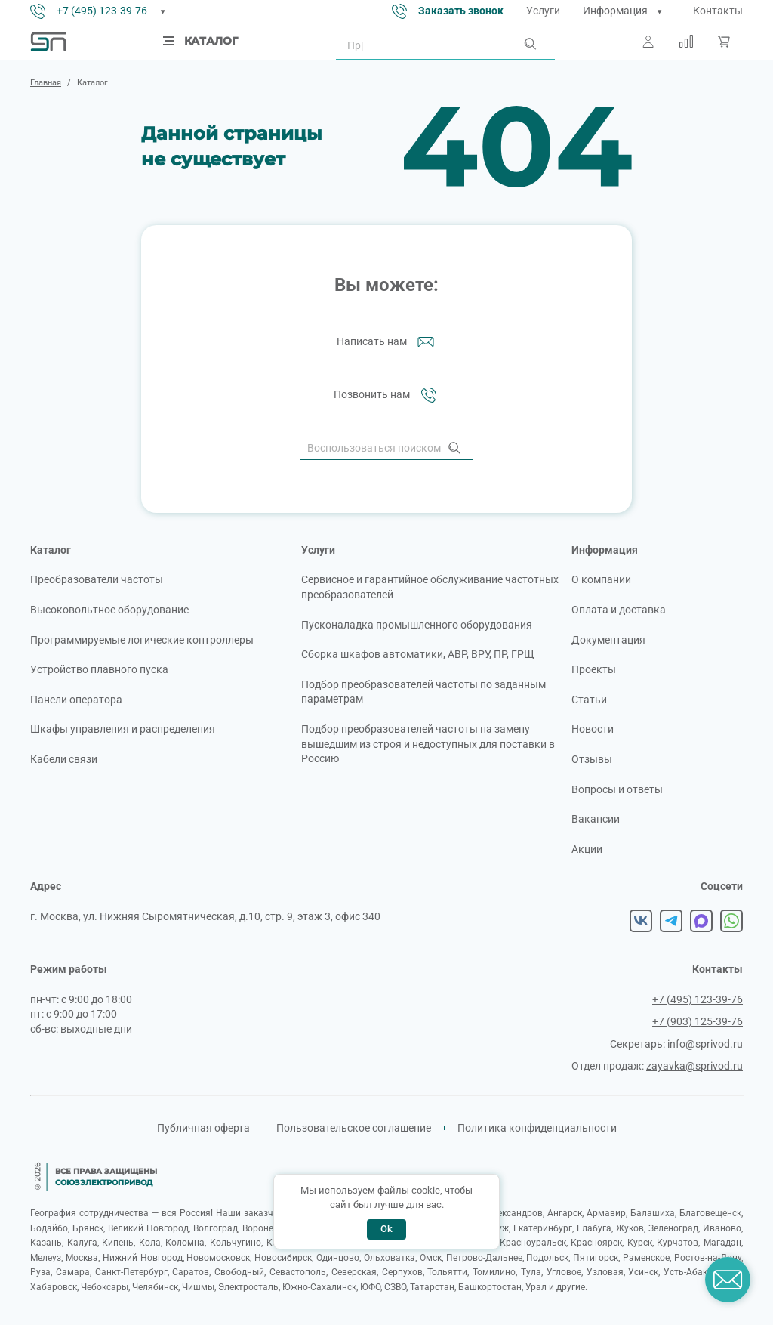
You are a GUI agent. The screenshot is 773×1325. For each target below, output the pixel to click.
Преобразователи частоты (96, 579)
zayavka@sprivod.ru (694, 1066)
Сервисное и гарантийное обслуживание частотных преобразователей (430, 587)
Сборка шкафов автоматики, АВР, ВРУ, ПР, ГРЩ (417, 654)
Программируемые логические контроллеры (142, 640)
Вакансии (595, 819)
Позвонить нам (387, 395)
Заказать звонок (461, 11)
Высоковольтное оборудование (109, 610)
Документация (608, 640)
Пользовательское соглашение (353, 1128)
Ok (386, 1228)
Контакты (718, 11)
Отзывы (591, 759)
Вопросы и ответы (617, 789)
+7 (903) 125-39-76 (697, 1021)
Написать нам (387, 342)
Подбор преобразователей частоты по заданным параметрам (423, 692)
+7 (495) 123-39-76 (102, 11)
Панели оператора (76, 699)
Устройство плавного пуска (99, 669)
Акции (586, 849)
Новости (592, 729)
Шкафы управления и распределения (122, 729)
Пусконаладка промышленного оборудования (416, 625)
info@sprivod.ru (705, 1044)
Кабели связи (63, 759)
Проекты (593, 669)
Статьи (589, 699)
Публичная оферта (203, 1128)
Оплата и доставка (618, 610)
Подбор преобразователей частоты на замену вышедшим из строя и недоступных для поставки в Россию (428, 743)
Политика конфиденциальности (537, 1128)
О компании (601, 579)
